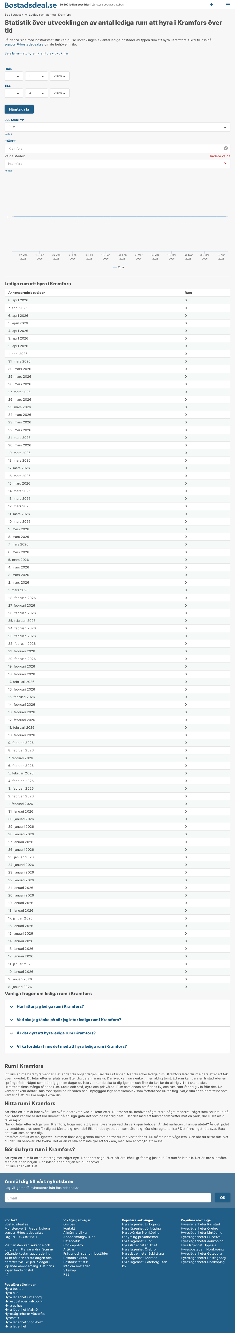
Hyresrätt (12, 1318)
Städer (10, 141)
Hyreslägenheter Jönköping (202, 1241)
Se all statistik (14, 14)
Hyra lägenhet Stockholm (24, 1322)
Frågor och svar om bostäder (85, 1253)
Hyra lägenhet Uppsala (198, 1245)
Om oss (69, 1224)
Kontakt (69, 1228)
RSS (66, 1274)
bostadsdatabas (114, 4)
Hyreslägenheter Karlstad (200, 1224)
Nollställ (9, 134)
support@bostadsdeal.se (24, 44)
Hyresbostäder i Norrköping (202, 1249)
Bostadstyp (14, 120)
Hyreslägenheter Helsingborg (203, 1258)
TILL (8, 85)
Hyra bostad (14, 1288)
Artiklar (69, 1249)
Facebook (7, 1275)
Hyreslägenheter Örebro (199, 1228)
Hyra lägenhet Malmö (21, 1309)
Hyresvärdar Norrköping (140, 1232)
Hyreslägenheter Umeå (139, 1245)
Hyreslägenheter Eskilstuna (143, 1253)
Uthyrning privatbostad (140, 1237)
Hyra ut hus (13, 1305)
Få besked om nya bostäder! (211, 4)
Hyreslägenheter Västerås (25, 1314)
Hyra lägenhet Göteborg (23, 1297)
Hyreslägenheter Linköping (201, 1232)
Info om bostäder (76, 1266)
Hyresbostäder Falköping (24, 1301)
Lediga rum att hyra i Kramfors (50, 14)
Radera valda (220, 156)
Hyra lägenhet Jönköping (141, 1228)
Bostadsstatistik (75, 1262)
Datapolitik (71, 1241)
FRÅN (8, 69)
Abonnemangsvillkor (79, 1237)
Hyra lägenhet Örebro (139, 1249)
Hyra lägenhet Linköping (141, 1224)
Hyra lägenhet (15, 1326)
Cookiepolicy (73, 1245)
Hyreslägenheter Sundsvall (201, 1237)
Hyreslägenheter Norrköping (203, 1262)
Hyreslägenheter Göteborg (201, 1253)
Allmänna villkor (75, 1232)
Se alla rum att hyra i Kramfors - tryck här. (37, 53)
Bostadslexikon (75, 1258)
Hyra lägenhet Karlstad (139, 1258)
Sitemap (69, 1270)
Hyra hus (11, 1293)
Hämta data (19, 109)
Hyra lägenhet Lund (137, 1241)
